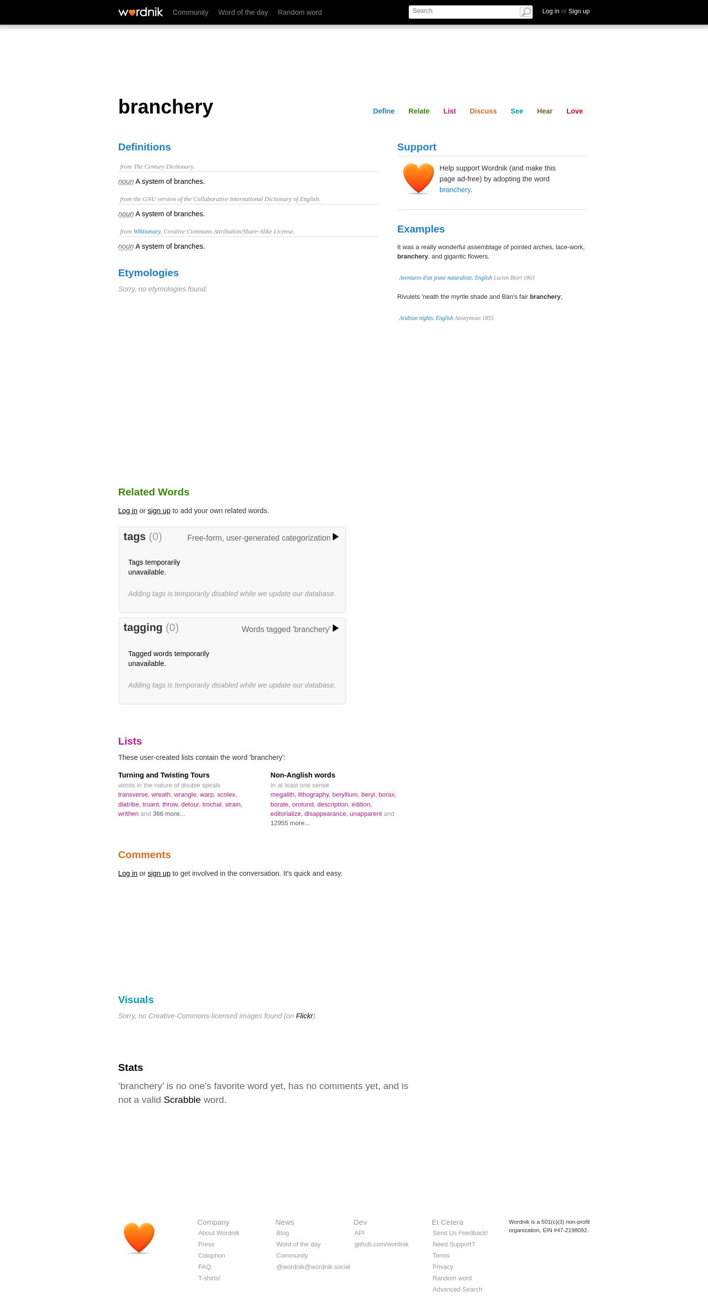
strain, (233, 804)
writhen (129, 813)
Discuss (483, 111)
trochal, (213, 804)
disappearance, (327, 813)
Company (214, 1222)
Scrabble (182, 1100)
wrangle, (187, 794)
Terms (441, 1255)
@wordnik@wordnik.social (313, 1266)
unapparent (367, 813)
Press (206, 1244)
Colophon (212, 1255)
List (450, 111)
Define (384, 111)
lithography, (315, 794)
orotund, (304, 804)
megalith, (284, 794)
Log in (128, 511)
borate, (281, 804)
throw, (172, 804)
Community (191, 12)
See (516, 111)
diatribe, (130, 804)
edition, (361, 804)
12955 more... (290, 823)
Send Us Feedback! (460, 1233)
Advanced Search (457, 1289)
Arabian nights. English (426, 318)
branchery (455, 190)
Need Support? (454, 1244)
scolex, (227, 794)
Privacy (443, 1266)
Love (574, 111)
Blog (283, 1233)
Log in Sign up (566, 11)
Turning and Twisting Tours (164, 775)
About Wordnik (219, 1233)
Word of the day (243, 12)
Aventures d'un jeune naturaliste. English (445, 278)
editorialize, (288, 813)
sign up (159, 511)
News (285, 1222)
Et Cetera (448, 1222)
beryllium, (346, 794)
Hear (545, 111)
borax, (387, 794)
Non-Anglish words (303, 775)
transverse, (135, 794)
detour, (191, 804)
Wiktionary (146, 231)
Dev (360, 1222)
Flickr (304, 1016)
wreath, (162, 794)
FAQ (204, 1266)
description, (334, 804)
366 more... (169, 813)
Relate (418, 111)
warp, (208, 794)
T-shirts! (209, 1278)
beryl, (369, 794)
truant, (152, 804)
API (360, 1233)
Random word (300, 12)
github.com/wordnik (382, 1244)
